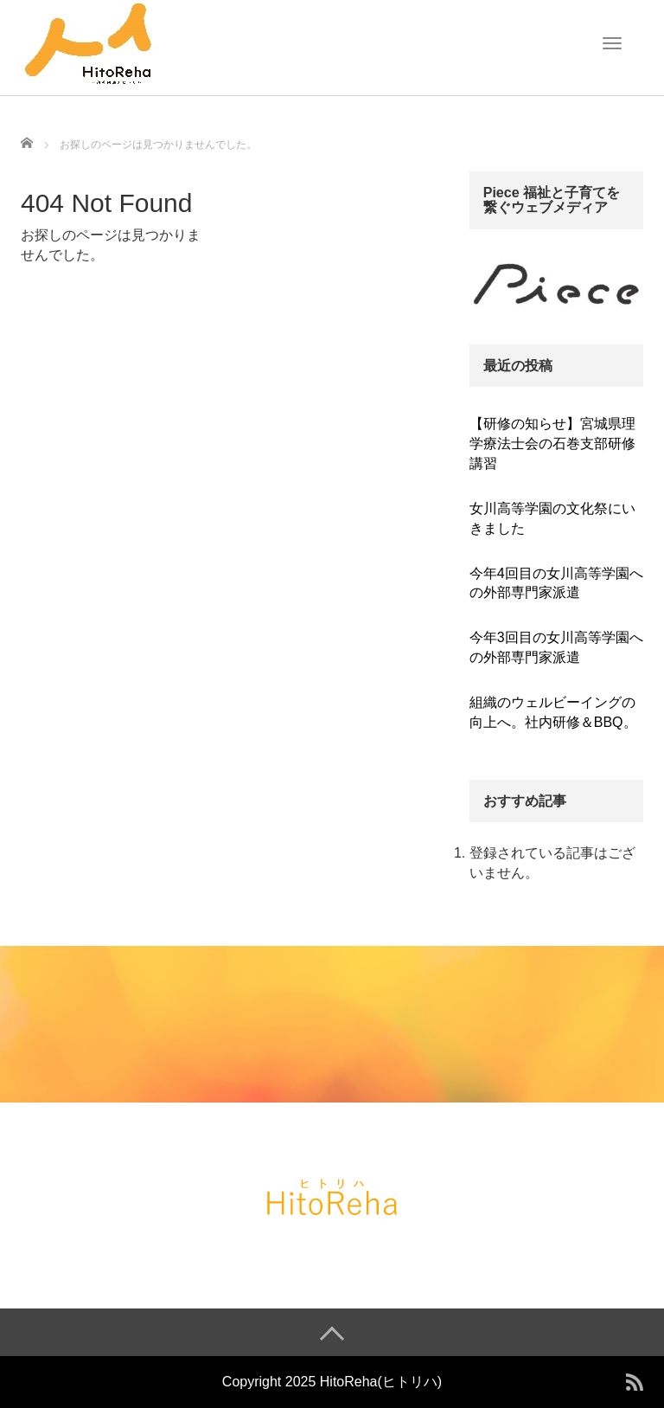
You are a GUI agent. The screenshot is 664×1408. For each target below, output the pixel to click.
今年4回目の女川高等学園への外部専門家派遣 (556, 583)
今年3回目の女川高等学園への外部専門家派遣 (556, 647)
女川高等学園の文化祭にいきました (552, 518)
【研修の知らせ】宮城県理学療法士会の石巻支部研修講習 (552, 443)
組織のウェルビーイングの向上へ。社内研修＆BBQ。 (553, 712)
